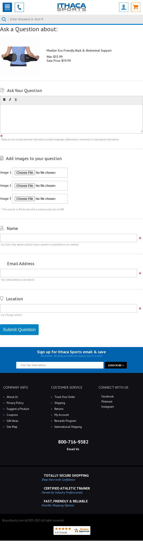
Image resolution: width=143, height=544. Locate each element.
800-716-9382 (72, 442)
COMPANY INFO (15, 387)
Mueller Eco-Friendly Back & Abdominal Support (79, 50)
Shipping (59, 403)
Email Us (72, 449)
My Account (61, 415)
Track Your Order (64, 397)
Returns (59, 409)
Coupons (12, 415)
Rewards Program (65, 421)
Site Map (12, 427)
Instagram (107, 407)
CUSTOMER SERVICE (66, 387)
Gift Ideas (12, 421)
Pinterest (106, 401)
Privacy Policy (15, 403)
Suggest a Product (18, 409)
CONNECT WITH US (113, 387)
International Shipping (68, 427)
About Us (12, 397)
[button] (4, 99)
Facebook (107, 396)
